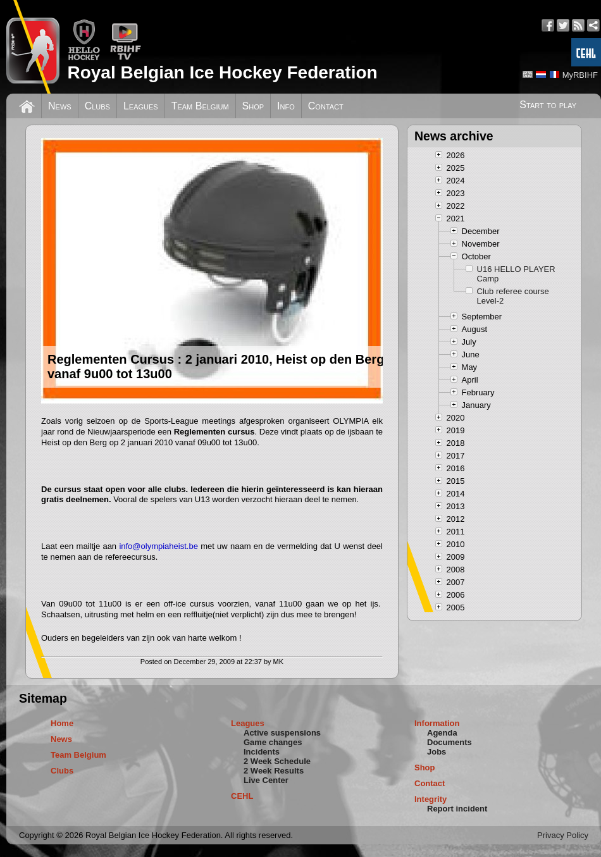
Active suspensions (282, 732)
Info (286, 106)
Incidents (262, 751)
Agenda (442, 732)
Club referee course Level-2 (513, 296)
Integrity (430, 799)
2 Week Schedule (277, 761)
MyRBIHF (580, 75)
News (59, 106)
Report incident (457, 808)
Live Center (266, 780)
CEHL (242, 796)
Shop (253, 106)
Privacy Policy (562, 835)
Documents (449, 742)
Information (437, 723)
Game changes (273, 742)
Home (62, 723)
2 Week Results (274, 770)
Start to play (547, 104)
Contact (326, 106)
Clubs (97, 106)
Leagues (140, 106)
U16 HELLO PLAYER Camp (516, 273)
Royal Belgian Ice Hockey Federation (222, 72)
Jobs (436, 751)
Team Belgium (200, 106)
